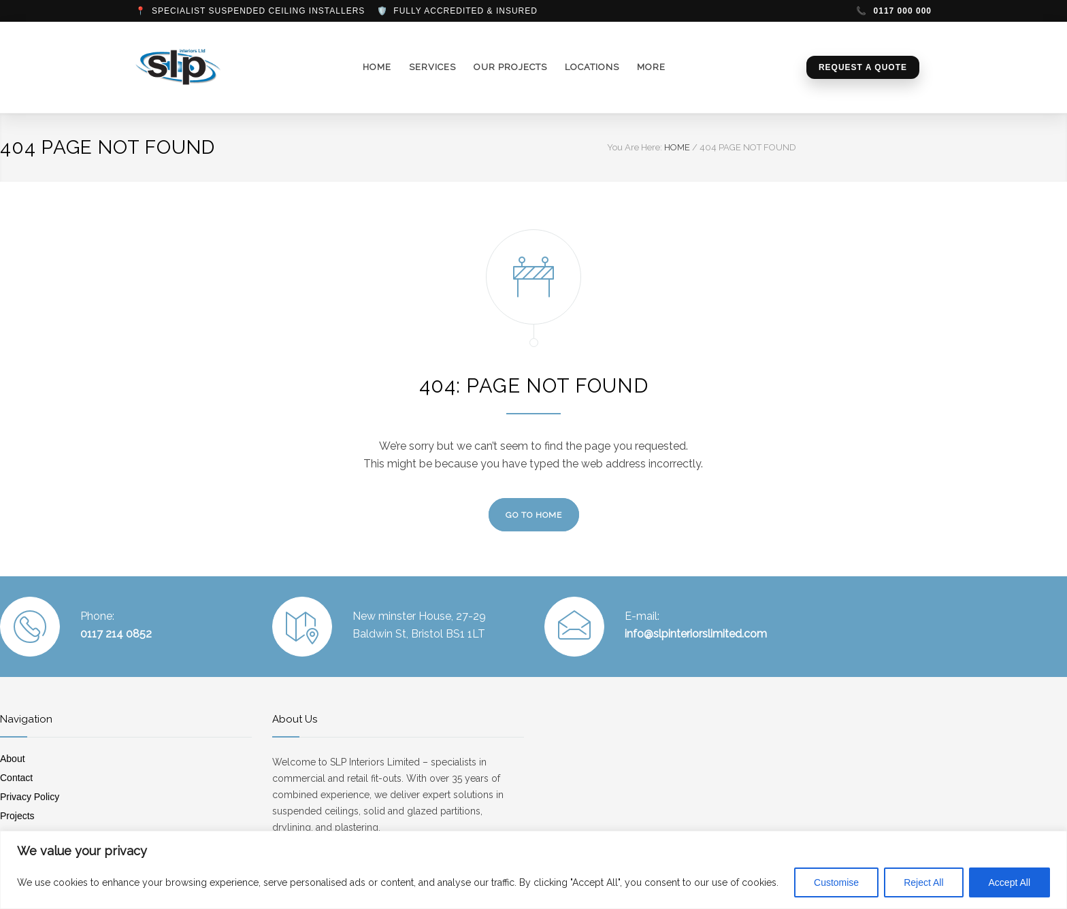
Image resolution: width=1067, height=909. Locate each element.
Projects (17, 815)
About (12, 758)
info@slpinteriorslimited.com (696, 633)
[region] (533, 870)
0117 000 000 (894, 11)
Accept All (1009, 882)
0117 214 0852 (116, 633)
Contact (16, 777)
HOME (377, 67)
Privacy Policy (29, 796)
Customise (836, 882)
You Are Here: (634, 147)
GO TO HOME (534, 515)
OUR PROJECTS (510, 67)
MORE (651, 67)
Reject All (923, 882)
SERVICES (432, 67)
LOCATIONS (592, 67)
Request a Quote (863, 67)
